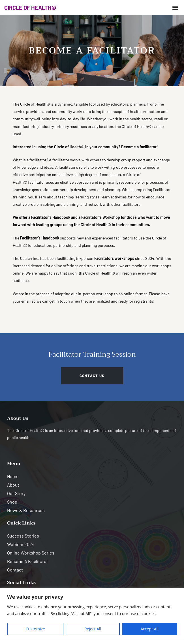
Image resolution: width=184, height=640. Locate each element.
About (13, 484)
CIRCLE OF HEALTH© (30, 7)
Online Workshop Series (30, 552)
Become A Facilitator (27, 561)
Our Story (16, 493)
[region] (92, 614)
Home (13, 476)
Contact (15, 569)
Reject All (92, 629)
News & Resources (26, 510)
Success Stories (23, 535)
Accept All (149, 629)
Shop (12, 501)
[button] (175, 7)
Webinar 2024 (21, 544)
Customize (35, 629)
